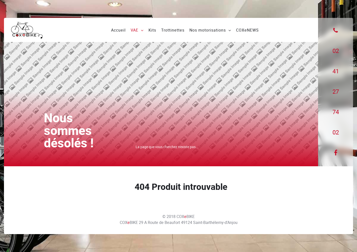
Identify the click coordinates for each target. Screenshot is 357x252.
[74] (335, 112)
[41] (335, 71)
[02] (335, 51)
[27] (335, 91)
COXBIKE (186, 216)
